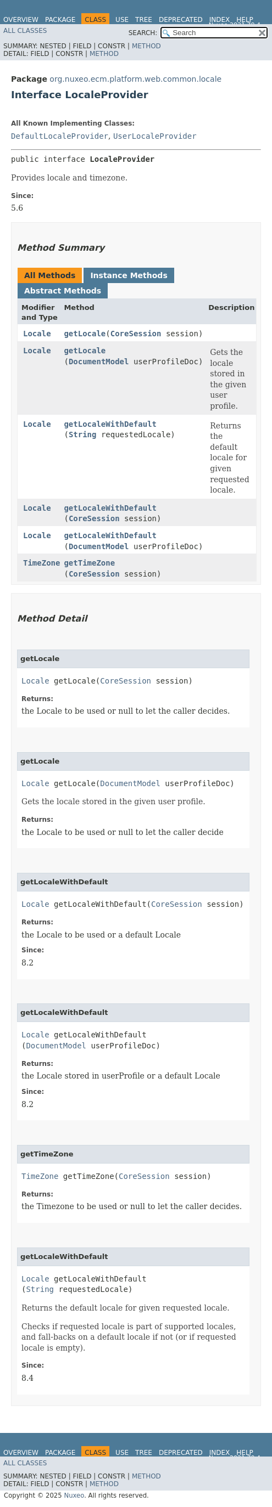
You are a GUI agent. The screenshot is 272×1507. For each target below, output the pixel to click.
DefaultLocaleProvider (59, 136)
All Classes (25, 31)
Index (219, 20)
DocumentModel (99, 361)
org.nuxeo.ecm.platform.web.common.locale (135, 79)
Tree (143, 20)
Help (244, 20)
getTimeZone (89, 562)
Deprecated (181, 20)
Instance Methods (128, 275)
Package (60, 20)
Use (122, 20)
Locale (37, 333)
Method (146, 46)
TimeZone (41, 562)
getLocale (85, 333)
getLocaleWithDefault (110, 424)
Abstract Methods (62, 290)
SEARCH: (143, 33)
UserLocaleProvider (155, 136)
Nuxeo (74, 1495)
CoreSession (136, 333)
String (83, 434)
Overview (20, 20)
